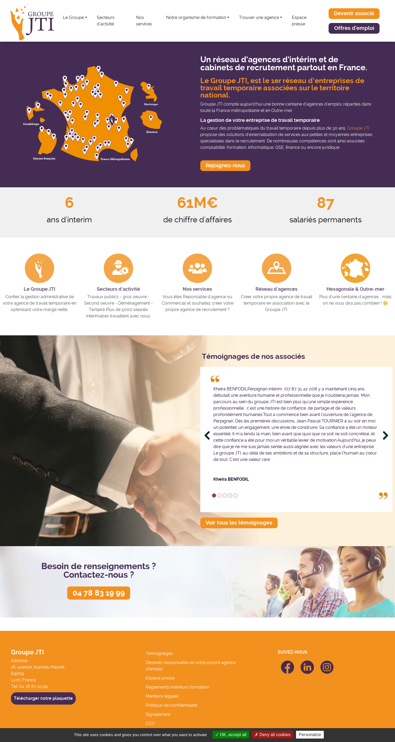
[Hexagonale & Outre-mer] (355, 268)
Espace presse (299, 20)
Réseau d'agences (276, 289)
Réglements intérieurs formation (177, 687)
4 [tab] (230, 496)
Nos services (144, 20)
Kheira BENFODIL (231, 479)
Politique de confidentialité (171, 705)
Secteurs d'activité (118, 289)
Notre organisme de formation (196, 17)
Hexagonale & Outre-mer (355, 289)
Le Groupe (73, 17)
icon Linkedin (307, 663)
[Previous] (207, 435)
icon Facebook (287, 662)
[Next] (385, 435)
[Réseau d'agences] (276, 268)
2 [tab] (219, 496)
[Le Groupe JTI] (39, 268)
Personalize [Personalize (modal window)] (310, 734)
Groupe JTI (358, 128)
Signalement (158, 714)
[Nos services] (197, 268)
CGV (150, 723)
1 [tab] (214, 496)
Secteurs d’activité (105, 20)
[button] (354, 13)
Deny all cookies (272, 734)
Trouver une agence (259, 17)
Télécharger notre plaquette (43, 698)
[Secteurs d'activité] (118, 268)
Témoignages (159, 653)
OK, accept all (230, 734)
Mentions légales (162, 696)
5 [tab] (235, 496)
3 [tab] (225, 496)
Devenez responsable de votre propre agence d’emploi (191, 665)
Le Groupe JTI (39, 289)
